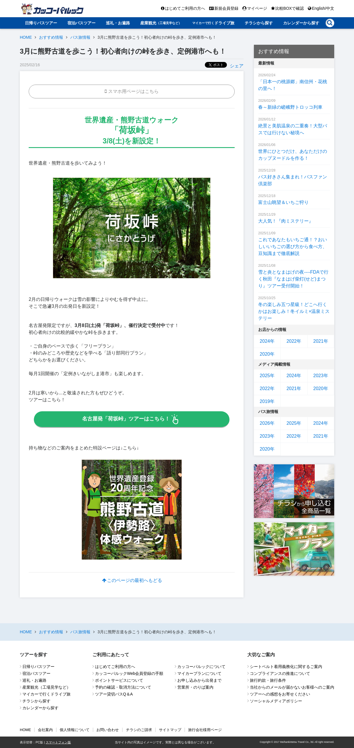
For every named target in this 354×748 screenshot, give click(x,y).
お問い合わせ (107, 730)
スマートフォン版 (58, 742)
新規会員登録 (223, 8)
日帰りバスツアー (41, 23)
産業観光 (161, 23)
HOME (26, 37)
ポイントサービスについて (119, 680)
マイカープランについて (199, 673)
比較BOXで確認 (287, 8)
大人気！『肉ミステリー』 (285, 221)
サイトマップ (170, 730)
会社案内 (45, 730)
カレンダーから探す (301, 23)
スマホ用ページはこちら (132, 91)
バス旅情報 (80, 37)
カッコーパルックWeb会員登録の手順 (129, 673)
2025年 (267, 375)
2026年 (267, 423)
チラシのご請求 (139, 730)
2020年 (267, 354)
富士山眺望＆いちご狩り (283, 202)
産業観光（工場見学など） (46, 687)
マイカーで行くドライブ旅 (46, 694)
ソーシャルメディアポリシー (276, 701)
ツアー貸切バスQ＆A (114, 694)
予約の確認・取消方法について (123, 687)
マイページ (254, 8)
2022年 (294, 341)
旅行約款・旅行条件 (268, 680)
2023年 (320, 375)
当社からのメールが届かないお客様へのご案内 (292, 687)
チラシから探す (259, 23)
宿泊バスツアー (81, 23)
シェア (237, 65)
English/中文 (321, 8)
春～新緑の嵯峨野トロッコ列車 (290, 107)
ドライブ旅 (213, 23)
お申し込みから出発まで (199, 680)
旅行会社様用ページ (205, 730)
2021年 (320, 341)
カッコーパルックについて (201, 666)
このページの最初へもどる (131, 580)
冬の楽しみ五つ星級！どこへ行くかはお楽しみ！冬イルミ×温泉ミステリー (294, 311)
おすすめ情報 (51, 37)
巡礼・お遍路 (118, 23)
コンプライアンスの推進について (280, 673)
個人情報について (75, 730)
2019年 (267, 401)
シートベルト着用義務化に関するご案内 (286, 666)
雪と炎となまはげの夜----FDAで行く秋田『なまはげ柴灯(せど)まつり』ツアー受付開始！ (293, 279)
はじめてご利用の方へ (183, 8)
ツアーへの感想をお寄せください (280, 694)
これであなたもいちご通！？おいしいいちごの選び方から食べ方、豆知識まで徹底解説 (292, 246)
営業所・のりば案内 (195, 687)
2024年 (267, 341)
